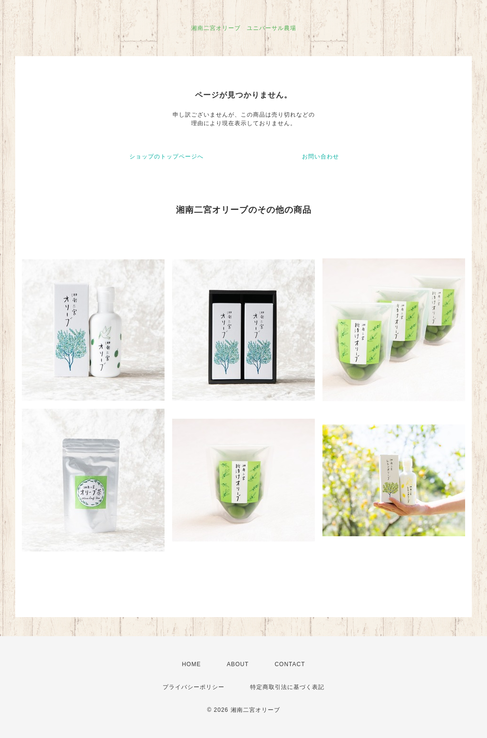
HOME (191, 664)
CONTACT (289, 664)
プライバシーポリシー (193, 687)
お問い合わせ (320, 156)
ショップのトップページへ (166, 156)
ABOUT (238, 664)
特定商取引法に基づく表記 (287, 687)
